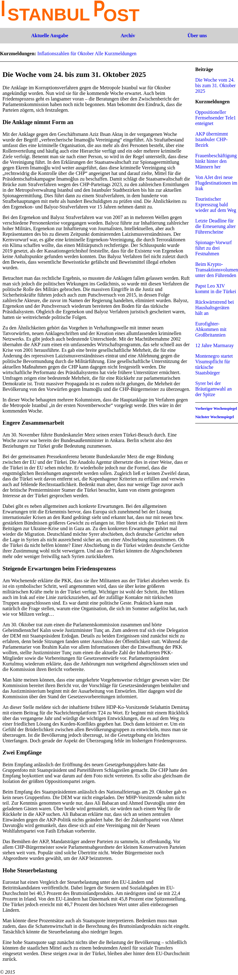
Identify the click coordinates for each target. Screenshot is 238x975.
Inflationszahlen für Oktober (65, 53)
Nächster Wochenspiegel (214, 417)
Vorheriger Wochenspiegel (216, 408)
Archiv (128, 35)
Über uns (197, 35)
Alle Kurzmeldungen (116, 53)
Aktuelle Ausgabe (49, 35)
